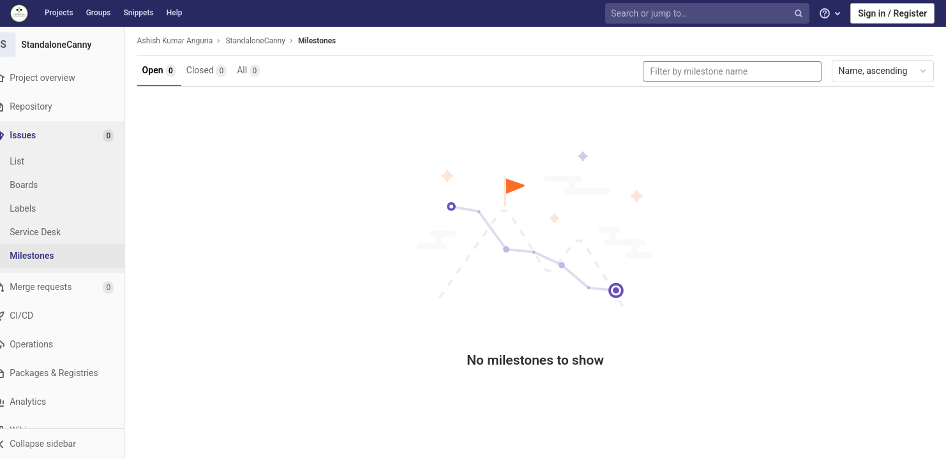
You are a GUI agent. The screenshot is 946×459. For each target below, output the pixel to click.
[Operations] (70, 344)
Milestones (330, 40)
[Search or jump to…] (708, 14)
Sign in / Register (892, 13)
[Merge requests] (70, 287)
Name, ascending (885, 71)
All (262, 70)
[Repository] (70, 106)
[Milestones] (70, 256)
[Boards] (70, 185)
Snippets (138, 12)
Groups (98, 12)
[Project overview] (70, 78)
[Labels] (70, 209)
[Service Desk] (70, 232)
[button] (70, 443)
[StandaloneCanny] (70, 45)
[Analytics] (70, 402)
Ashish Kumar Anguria (189, 40)
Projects (59, 12)
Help (175, 12)
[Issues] (71, 135)
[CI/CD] (70, 316)
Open (173, 70)
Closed (220, 70)
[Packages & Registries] (70, 373)
